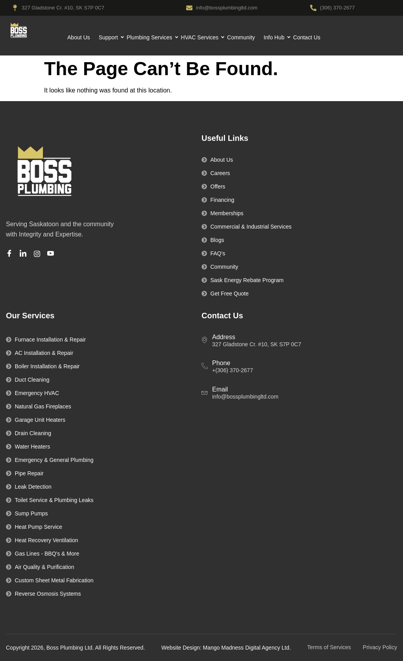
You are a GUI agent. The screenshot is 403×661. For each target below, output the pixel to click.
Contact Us (306, 37)
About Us (78, 37)
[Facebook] (10, 254)
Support (109, 37)
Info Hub (275, 37)
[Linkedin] (24, 254)
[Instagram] (38, 253)
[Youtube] (51, 254)
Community (241, 37)
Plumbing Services (150, 37)
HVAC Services (200, 37)
